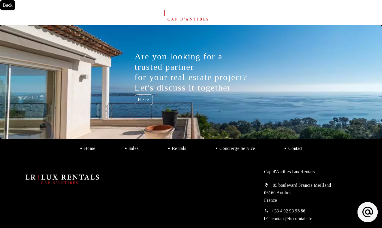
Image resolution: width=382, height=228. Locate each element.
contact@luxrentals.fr (292, 218)
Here (144, 99)
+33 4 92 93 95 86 (288, 210)
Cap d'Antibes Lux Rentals (289, 171)
